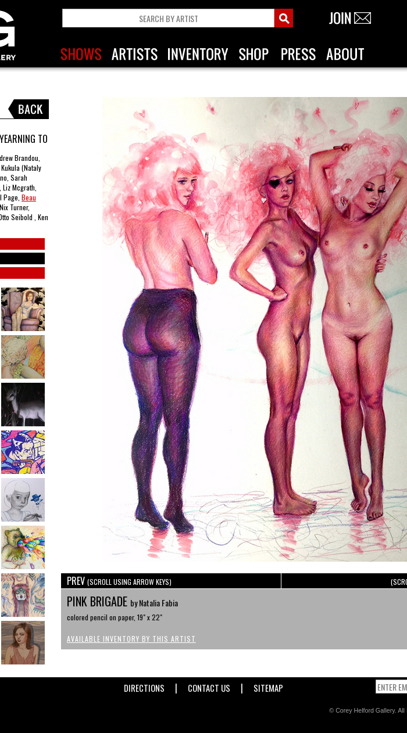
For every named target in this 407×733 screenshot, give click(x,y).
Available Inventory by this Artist (131, 639)
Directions (144, 685)
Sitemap (268, 685)
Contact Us (209, 685)
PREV (119, 581)
